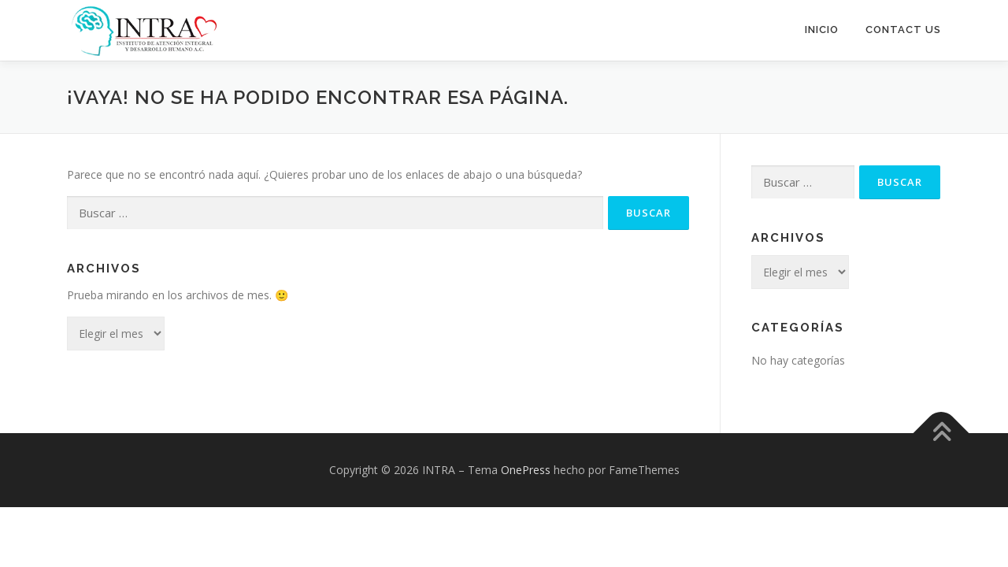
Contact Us (903, 29)
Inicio (822, 29)
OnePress (525, 468)
